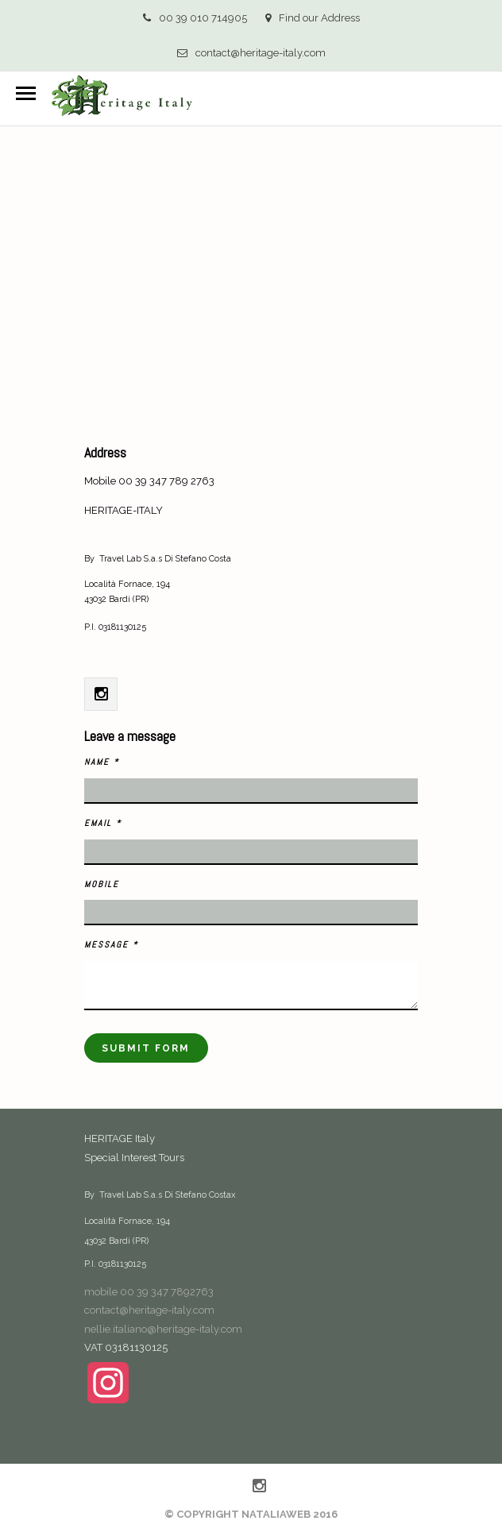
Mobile (101, 884)
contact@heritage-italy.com (251, 53)
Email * (103, 822)
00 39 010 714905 (195, 18)
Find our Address (312, 18)
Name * (101, 761)
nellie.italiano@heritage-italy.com (163, 1329)
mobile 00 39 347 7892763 (149, 1292)
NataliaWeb (276, 1514)
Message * (111, 944)
